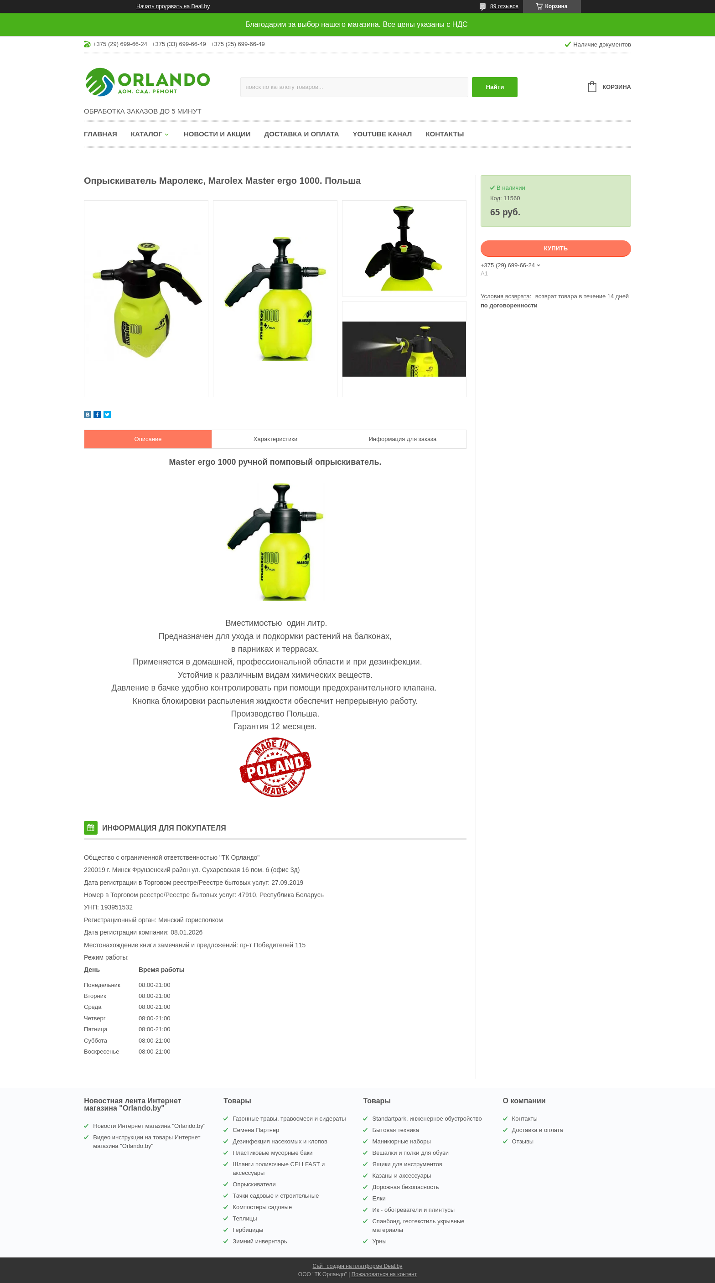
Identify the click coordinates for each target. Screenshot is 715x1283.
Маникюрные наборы (401, 1141)
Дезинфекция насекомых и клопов (280, 1141)
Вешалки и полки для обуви (410, 1152)
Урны (379, 1241)
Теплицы (245, 1218)
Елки (378, 1198)
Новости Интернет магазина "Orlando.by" (149, 1125)
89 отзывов (504, 6)
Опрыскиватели (254, 1184)
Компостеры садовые (262, 1207)
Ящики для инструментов (407, 1164)
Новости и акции (217, 133)
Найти (495, 86)
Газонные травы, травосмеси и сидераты (289, 1118)
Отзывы (523, 1141)
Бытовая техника (395, 1130)
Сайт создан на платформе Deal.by (358, 1266)
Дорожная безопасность (405, 1187)
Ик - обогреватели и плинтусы (413, 1209)
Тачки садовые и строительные (276, 1195)
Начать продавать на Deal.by (173, 6)
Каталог (146, 133)
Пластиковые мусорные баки (272, 1152)
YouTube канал (382, 133)
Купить (556, 248)
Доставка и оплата (301, 133)
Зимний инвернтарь (260, 1241)
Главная (100, 133)
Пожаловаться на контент (384, 1274)
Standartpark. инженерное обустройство (427, 1118)
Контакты (444, 133)
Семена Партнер (256, 1130)
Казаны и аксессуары (401, 1175)
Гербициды (248, 1229)
